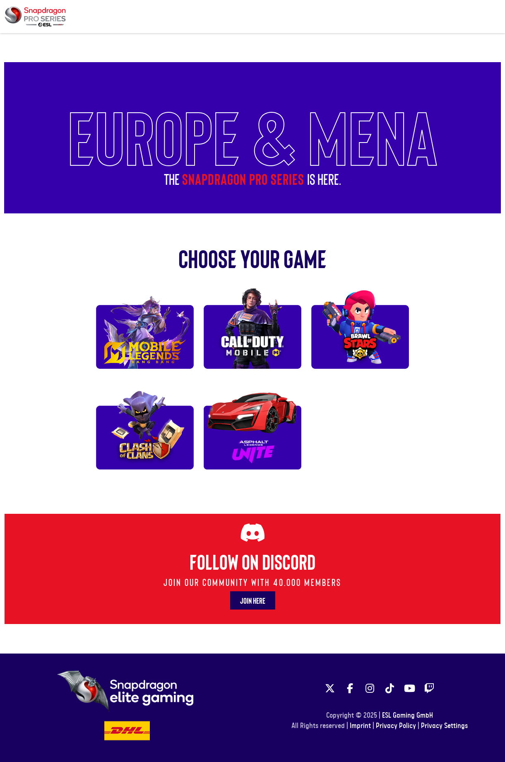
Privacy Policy (396, 726)
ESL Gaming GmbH (407, 715)
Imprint (360, 726)
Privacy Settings (444, 726)
